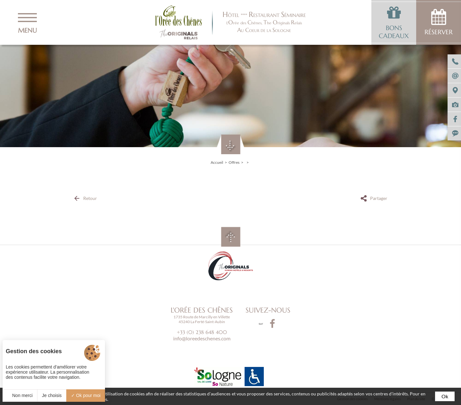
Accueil (217, 162)
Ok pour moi (86, 395)
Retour (90, 198)
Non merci (20, 395)
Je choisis (51, 395)
